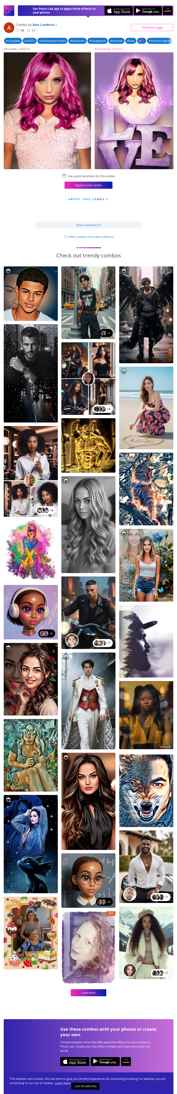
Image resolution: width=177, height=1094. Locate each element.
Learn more (63, 1083)
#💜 (141, 41)
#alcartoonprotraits (52, 41)
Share (152, 27)
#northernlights (159, 41)
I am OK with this (85, 1086)
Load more (88, 993)
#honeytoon (97, 41)
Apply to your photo (88, 185)
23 (31, 30)
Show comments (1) (88, 225)
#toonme (116, 41)
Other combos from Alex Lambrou (88, 237)
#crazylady (13, 41)
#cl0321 (29, 41)
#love (131, 41)
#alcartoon (77, 41)
